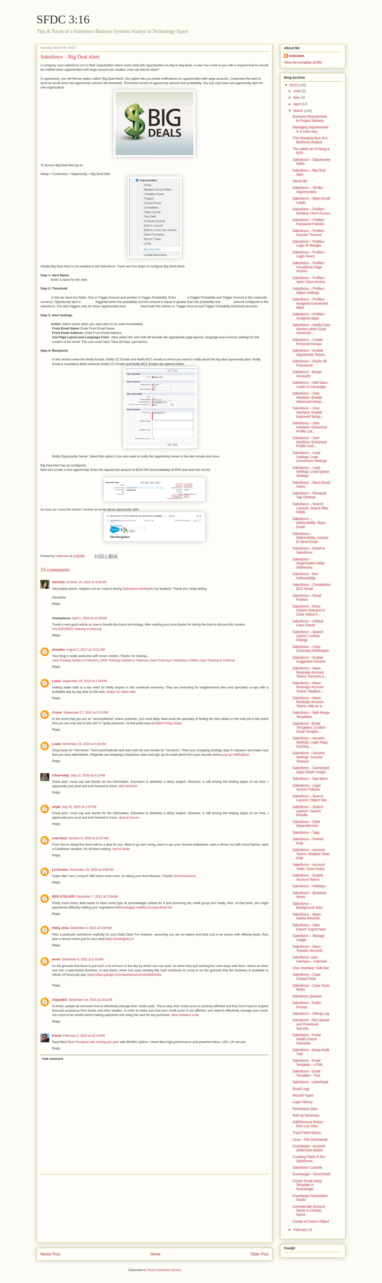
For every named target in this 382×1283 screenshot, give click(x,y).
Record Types (303, 1095)
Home (155, 1254)
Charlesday (60, 775)
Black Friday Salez (169, 723)
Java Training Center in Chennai (74, 660)
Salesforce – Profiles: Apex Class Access (309, 280)
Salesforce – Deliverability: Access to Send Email (310, 538)
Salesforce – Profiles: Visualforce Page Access (309, 267)
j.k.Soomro (60, 869)
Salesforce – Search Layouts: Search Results (308, 811)
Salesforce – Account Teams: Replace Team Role (311, 854)
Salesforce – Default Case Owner (308, 623)
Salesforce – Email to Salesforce (309, 550)
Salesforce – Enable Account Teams (308, 877)
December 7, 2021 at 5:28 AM (97, 896)
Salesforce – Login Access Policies (307, 787)
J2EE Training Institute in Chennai (124, 660)
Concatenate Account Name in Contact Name (309, 1211)
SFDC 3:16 (63, 19)
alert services (127, 786)
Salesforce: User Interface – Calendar (310, 959)
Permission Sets (305, 1109)
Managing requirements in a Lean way (310, 129)
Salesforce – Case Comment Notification (311, 649)
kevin (56, 959)
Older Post (259, 1254)
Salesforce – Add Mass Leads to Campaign (310, 385)
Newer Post (50, 1254)
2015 (293, 85)
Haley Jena (60, 928)
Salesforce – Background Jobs (308, 906)
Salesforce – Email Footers (307, 598)
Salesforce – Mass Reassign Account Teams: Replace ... (309, 687)
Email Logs (301, 1089)
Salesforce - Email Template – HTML (308, 1063)
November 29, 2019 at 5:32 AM (84, 744)
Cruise (57, 712)
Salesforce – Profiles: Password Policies (309, 222)
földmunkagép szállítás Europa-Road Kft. (143, 907)
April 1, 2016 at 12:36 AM (89, 618)
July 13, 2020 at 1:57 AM (79, 807)
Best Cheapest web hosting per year (93, 1042)
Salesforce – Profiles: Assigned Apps (309, 316)
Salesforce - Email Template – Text (306, 1073)
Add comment (52, 1059)
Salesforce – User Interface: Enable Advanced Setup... (308, 397)
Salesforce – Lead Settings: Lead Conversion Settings (310, 457)
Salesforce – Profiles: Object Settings (309, 291)
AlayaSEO (59, 1000)
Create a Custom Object (311, 1221)
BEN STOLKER (63, 896)
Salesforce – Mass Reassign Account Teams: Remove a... (310, 672)
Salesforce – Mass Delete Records (307, 916)
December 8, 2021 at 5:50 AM (91, 928)
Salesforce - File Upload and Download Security (311, 1024)
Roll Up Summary (306, 1115)
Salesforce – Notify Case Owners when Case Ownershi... (311, 329)
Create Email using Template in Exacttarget (307, 1185)
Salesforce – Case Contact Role (306, 977)
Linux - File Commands (310, 1139)
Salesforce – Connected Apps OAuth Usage (311, 770)
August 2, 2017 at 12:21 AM (85, 649)
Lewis (56, 681)
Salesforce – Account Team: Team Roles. (309, 867)
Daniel (57, 1035)
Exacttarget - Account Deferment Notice (309, 1148)
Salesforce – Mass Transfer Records (308, 949)
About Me (300, 181)
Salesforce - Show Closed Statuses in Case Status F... (309, 610)
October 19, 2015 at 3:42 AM (86, 582)
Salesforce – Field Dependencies (306, 824)
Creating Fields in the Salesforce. (309, 1159)
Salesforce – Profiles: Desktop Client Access (311, 211)
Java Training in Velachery (168, 660)
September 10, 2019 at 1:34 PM (84, 681)
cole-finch (59, 838)
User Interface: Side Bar (311, 968)
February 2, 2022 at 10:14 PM (84, 1035)
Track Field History (307, 1133)
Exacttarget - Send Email (311, 1174)
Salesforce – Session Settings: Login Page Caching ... (310, 742)
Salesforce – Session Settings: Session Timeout (309, 757)
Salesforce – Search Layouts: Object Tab (309, 798)
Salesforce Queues (307, 996)
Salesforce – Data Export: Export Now (309, 927)
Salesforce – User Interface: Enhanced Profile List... (310, 427)
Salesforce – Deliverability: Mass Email (309, 523)
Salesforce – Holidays (309, 886)
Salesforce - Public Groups (307, 1005)
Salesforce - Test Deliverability (305, 576)
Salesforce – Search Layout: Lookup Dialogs (308, 636)
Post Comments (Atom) (164, 1270)
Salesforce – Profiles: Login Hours (309, 254)
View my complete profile (303, 62)
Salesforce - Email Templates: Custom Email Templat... (309, 728)
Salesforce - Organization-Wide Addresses (309, 563)
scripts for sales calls (121, 692)
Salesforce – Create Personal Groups (308, 342)
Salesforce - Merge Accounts (307, 374)
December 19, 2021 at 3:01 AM (90, 1000)
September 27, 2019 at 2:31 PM (85, 712)
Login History (303, 1102)
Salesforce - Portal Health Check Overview (307, 1039)
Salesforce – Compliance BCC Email (312, 587)
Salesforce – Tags (306, 832)
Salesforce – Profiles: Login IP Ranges (309, 244)
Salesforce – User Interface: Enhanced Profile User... (310, 442)
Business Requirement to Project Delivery (310, 119)
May (297, 97)
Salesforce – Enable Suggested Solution (309, 660)
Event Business (185, 876)
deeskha (58, 649)
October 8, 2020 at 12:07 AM (88, 838)
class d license (128, 817)
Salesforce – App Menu (310, 779)
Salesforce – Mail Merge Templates (311, 715)
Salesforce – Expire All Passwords (310, 363)
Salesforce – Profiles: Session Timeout (309, 233)
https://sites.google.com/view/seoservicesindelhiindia (124, 974)
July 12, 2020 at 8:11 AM (88, 775)
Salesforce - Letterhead (310, 1082)
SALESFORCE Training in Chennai (77, 629)
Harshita (58, 582)
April (297, 104)
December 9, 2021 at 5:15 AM (82, 959)
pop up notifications (235, 754)
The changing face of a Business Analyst (310, 140)
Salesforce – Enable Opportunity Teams (309, 352)
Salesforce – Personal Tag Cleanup (309, 495)
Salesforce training (136, 588)
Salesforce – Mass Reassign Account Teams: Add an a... (309, 702)
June (297, 91)
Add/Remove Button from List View (308, 1124)
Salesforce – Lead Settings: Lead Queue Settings (311, 472)
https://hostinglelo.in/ (119, 939)
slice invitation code (185, 1015)
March (298, 111)
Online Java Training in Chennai (212, 660)
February (300, 1230)
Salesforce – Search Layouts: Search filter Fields (310, 508)
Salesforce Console (307, 1167)
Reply (56, 604)
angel (56, 807)
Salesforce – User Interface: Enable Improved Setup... (308, 412)
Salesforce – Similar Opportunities (308, 190)
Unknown (296, 56)
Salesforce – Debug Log (311, 1013)
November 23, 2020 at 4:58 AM (91, 869)
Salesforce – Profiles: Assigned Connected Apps (310, 303)
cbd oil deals (121, 849)
